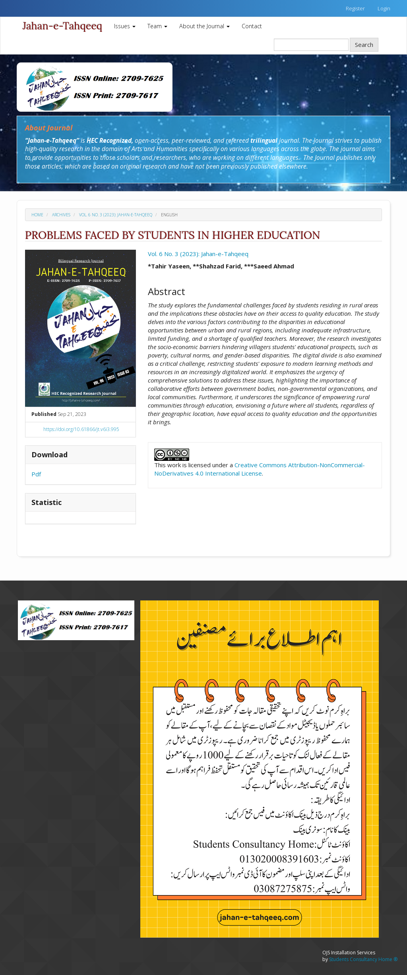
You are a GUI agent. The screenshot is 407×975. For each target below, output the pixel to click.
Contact (252, 26)
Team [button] (157, 26)
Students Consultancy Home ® (363, 959)
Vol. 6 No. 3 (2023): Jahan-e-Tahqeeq (115, 215)
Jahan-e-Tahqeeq (62, 25)
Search (364, 45)
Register (355, 8)
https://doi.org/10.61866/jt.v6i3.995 (81, 429)
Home (37, 215)
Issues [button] (125, 26)
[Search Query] (311, 45)
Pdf (36, 474)
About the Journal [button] (204, 26)
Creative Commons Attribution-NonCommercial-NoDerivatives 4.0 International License (259, 469)
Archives (61, 215)
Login (384, 8)
